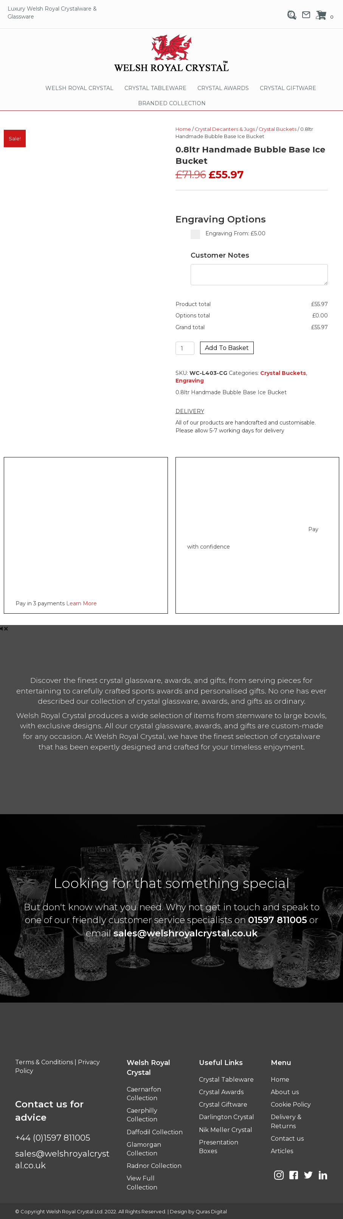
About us (285, 1092)
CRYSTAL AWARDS (223, 88)
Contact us (287, 1138)
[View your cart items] (326, 16)
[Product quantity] (185, 348)
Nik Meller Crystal (225, 1129)
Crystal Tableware (226, 1079)
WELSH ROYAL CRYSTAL (79, 88)
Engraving (189, 380)
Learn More (81, 603)
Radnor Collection (154, 1165)
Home (183, 129)
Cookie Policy (291, 1104)
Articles (282, 1151)
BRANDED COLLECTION (172, 103)
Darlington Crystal (226, 1117)
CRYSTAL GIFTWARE (288, 88)
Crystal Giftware (223, 1104)
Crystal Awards (221, 1092)
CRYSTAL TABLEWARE (155, 88)
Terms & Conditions (44, 1062)
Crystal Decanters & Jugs (225, 129)
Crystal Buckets (277, 129)
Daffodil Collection (155, 1132)
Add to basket (227, 347)
